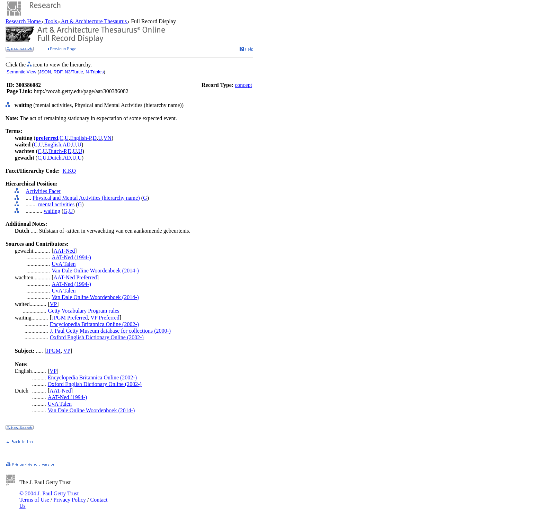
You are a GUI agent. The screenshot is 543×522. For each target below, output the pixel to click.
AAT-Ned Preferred (75, 277)
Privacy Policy (69, 500)
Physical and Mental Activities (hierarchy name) (86, 198)
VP (53, 304)
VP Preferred (104, 318)
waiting (52, 211)
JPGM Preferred (70, 318)
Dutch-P (57, 151)
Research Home (24, 21)
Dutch (54, 158)
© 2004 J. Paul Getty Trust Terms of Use (49, 496)
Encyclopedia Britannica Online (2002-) (94, 324)
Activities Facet (43, 191)
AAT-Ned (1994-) (71, 257)
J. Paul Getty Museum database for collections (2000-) (110, 331)
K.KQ (69, 171)
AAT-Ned (64, 251)
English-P (80, 138)
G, (66, 211)
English (52, 144)
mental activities (56, 204)
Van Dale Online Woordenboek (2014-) (95, 270)
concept (243, 85)
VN (108, 138)
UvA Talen (63, 264)
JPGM (53, 351)
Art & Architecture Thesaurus (94, 21)
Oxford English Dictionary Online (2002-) (97, 337)
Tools (51, 21)
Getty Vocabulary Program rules (83, 311)
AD (67, 144)
